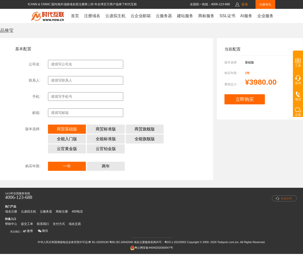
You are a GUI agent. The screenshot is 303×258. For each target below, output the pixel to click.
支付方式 (59, 224)
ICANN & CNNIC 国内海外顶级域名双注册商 (58, 4)
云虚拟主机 (115, 16)
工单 (298, 64)
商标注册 (62, 211)
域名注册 (11, 211)
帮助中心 (11, 224)
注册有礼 (265, 4)
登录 (244, 4)
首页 (75, 16)
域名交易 (75, 224)
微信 (43, 230)
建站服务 (185, 16)
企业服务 (265, 16)
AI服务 (246, 16)
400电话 (77, 211)
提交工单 (27, 224)
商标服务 (206, 16)
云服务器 (164, 16)
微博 (28, 231)
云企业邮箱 (141, 16)
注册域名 (92, 16)
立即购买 (245, 99)
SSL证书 (227, 16)
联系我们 (43, 224)
